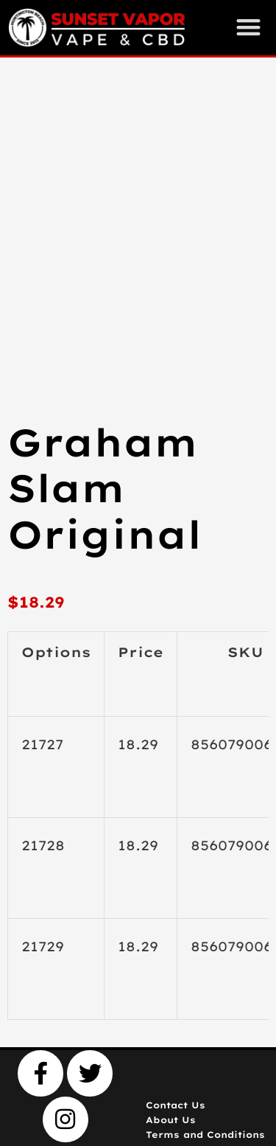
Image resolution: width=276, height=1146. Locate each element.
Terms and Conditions (205, 1134)
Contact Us (175, 1105)
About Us (171, 1119)
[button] (248, 27)
